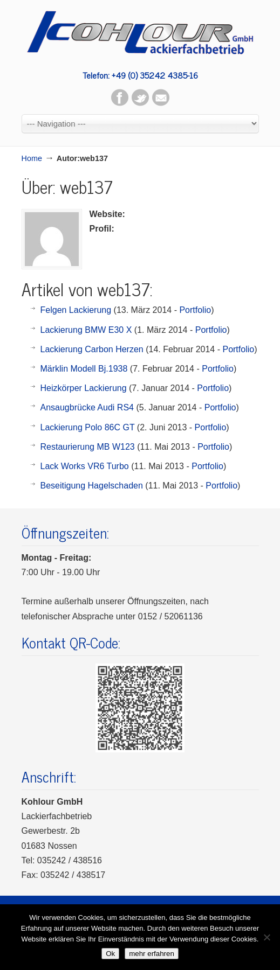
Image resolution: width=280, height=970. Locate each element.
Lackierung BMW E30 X (86, 329)
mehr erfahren (151, 954)
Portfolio (195, 310)
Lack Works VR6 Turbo (84, 466)
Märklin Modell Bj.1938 (84, 368)
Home (32, 158)
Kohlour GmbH (140, 32)
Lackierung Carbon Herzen (92, 349)
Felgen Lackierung (76, 310)
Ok (110, 954)
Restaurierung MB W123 (87, 446)
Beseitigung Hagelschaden (91, 485)
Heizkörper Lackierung (83, 388)
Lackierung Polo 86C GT (87, 427)
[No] (266, 937)
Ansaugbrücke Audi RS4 (87, 407)
